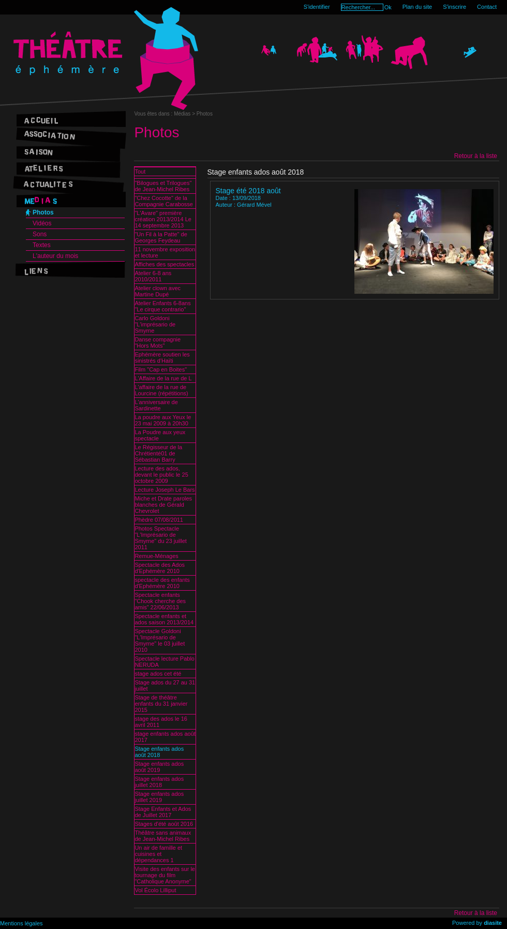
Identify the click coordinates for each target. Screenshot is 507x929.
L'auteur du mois (55, 256)
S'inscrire (454, 7)
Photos (43, 212)
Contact (487, 7)
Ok (388, 7)
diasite (493, 923)
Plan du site (417, 7)
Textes (42, 245)
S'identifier (317, 7)
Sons (40, 234)
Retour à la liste (475, 156)
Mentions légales (21, 923)
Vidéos (42, 223)
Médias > (185, 114)
